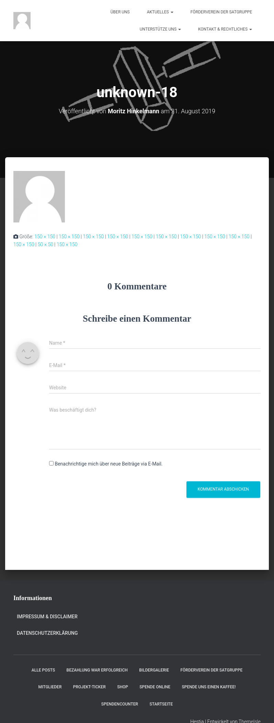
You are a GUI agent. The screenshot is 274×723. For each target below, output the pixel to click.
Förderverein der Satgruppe (221, 12)
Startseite (161, 703)
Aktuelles (160, 12)
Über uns (120, 12)
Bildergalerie (154, 670)
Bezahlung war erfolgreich (97, 670)
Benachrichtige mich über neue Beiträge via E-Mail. (108, 463)
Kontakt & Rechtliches (225, 29)
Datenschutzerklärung (47, 633)
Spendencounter (119, 703)
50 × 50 (45, 244)
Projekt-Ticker (89, 687)
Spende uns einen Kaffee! (209, 687)
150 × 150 (44, 236)
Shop (122, 687)
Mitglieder (50, 687)
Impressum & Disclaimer (47, 616)
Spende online (154, 687)
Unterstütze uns (160, 29)
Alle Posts (43, 670)
